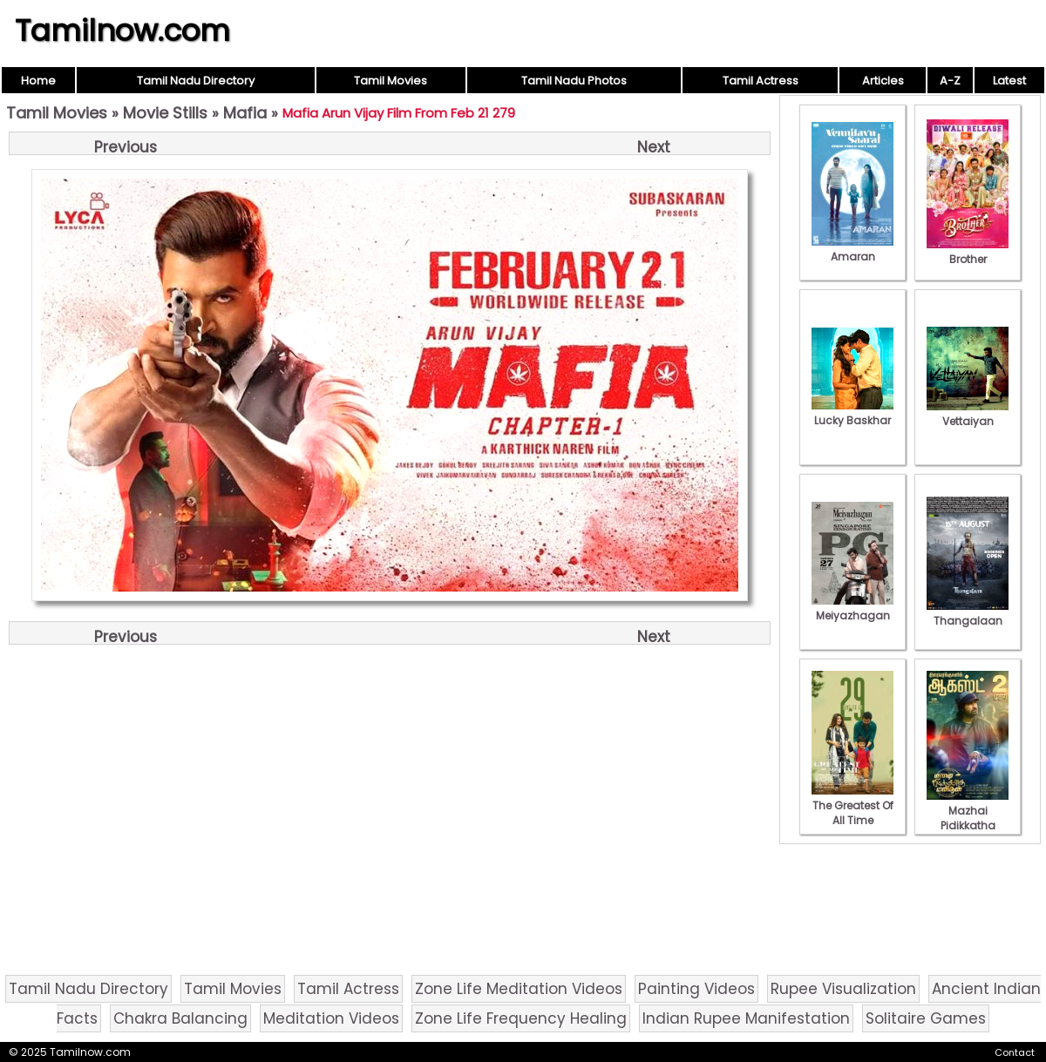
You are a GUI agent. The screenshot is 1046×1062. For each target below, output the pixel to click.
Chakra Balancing (180, 1018)
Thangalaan (968, 613)
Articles (883, 80)
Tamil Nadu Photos (574, 80)
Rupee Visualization (843, 988)
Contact (1015, 1052)
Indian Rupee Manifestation (746, 1018)
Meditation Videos (331, 1018)
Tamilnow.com (122, 30)
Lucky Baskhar (852, 413)
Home (38, 80)
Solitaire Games (926, 1018)
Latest (1009, 80)
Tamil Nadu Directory (196, 80)
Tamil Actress (760, 80)
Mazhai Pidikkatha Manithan (968, 818)
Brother (968, 252)
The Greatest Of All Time (852, 805)
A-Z (950, 80)
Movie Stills (165, 113)
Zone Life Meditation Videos (518, 988)
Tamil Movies (390, 80)
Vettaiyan (968, 414)
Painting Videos (696, 988)
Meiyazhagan (852, 608)
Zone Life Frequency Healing (521, 1018)
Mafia (245, 113)
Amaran (852, 249)
